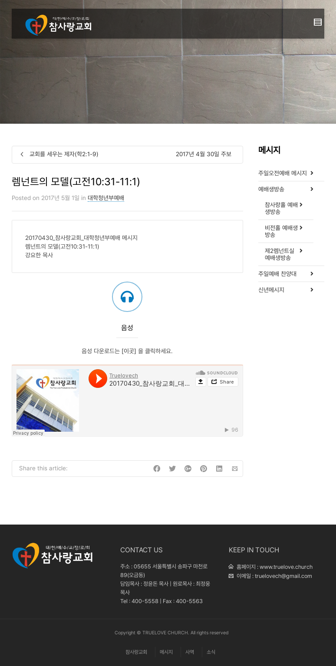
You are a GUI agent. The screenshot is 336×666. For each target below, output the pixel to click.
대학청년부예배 (106, 197)
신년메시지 (271, 289)
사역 (189, 652)
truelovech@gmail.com (283, 576)
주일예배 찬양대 (277, 273)
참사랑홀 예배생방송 (281, 208)
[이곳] (130, 351)
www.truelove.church (286, 567)
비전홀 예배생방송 (281, 231)
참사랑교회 (136, 652)
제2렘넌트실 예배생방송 (279, 254)
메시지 (166, 652)
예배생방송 (271, 189)
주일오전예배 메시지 (282, 173)
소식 (211, 652)
